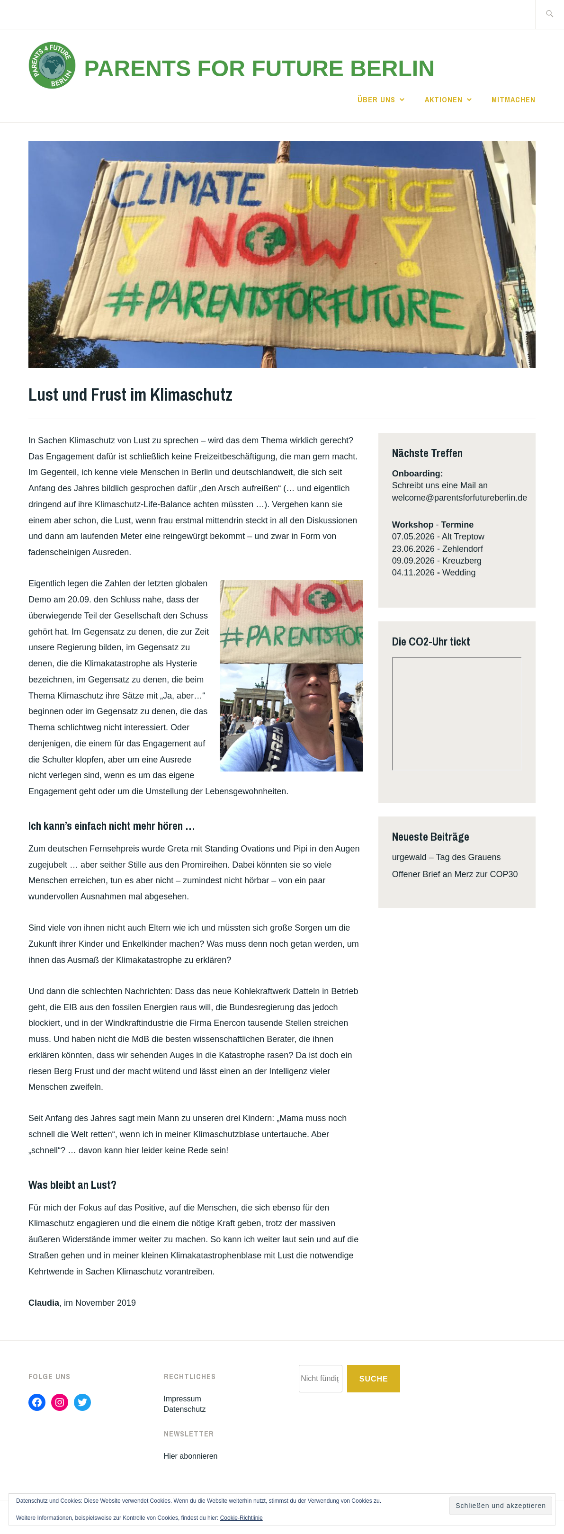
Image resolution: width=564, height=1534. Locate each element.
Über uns (376, 99)
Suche (373, 1379)
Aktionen (444, 99)
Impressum (182, 1399)
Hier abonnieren (191, 1456)
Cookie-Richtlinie (241, 1518)
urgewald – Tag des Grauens (446, 857)
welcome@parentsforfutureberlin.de (459, 497)
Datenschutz (185, 1409)
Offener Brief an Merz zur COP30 (455, 874)
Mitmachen (514, 99)
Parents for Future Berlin (259, 68)
